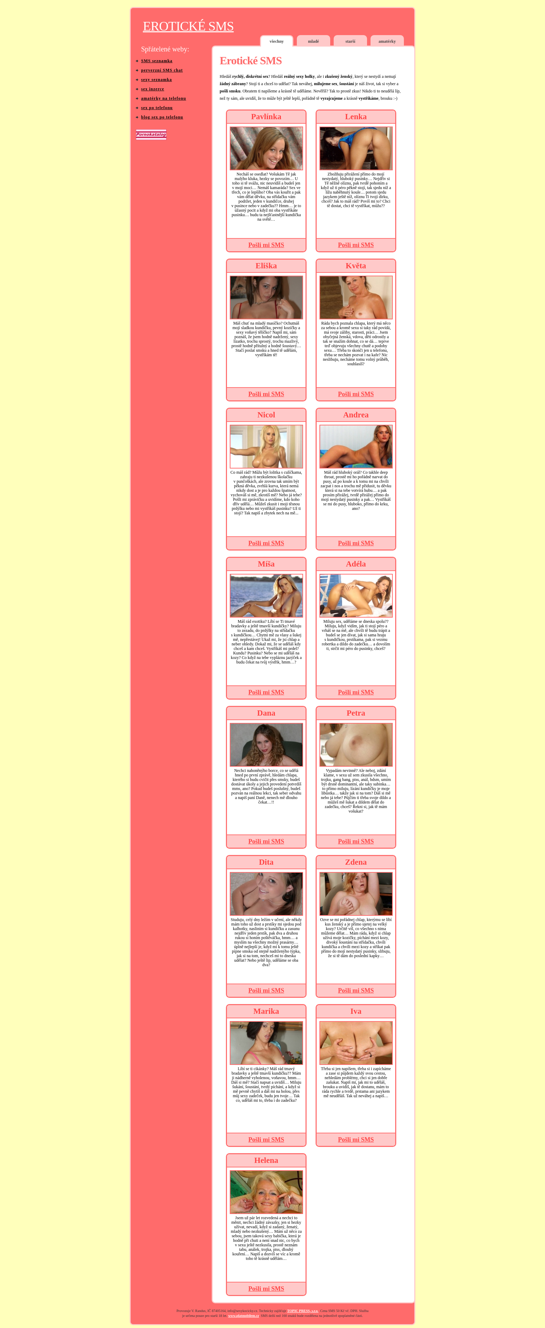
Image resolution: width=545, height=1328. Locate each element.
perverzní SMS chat (162, 70)
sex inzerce (152, 89)
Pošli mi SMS (266, 245)
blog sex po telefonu (162, 117)
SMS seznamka (156, 60)
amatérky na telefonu (163, 98)
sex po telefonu (157, 107)
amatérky (387, 41)
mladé (313, 41)
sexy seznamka (156, 79)
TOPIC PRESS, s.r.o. (302, 1311)
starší (350, 41)
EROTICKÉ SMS (188, 26)
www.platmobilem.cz (243, 1316)
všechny (277, 41)
